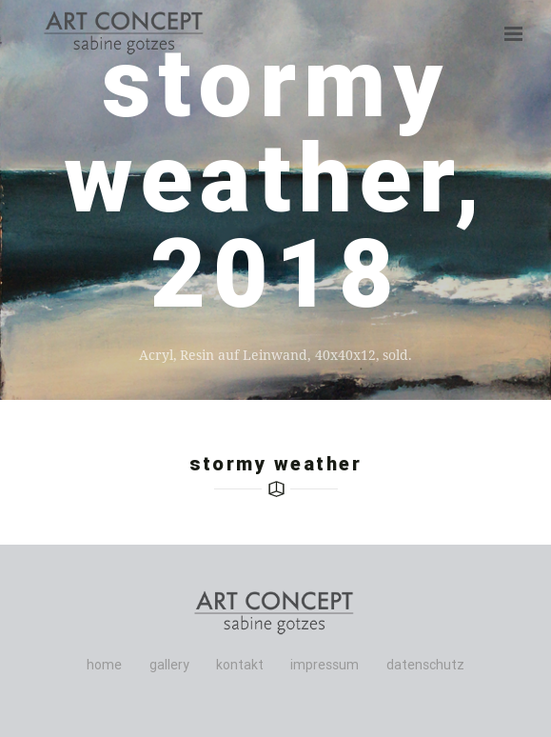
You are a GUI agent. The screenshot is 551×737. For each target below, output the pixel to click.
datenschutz (425, 664)
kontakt (240, 664)
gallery (169, 664)
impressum (324, 664)
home (104, 664)
